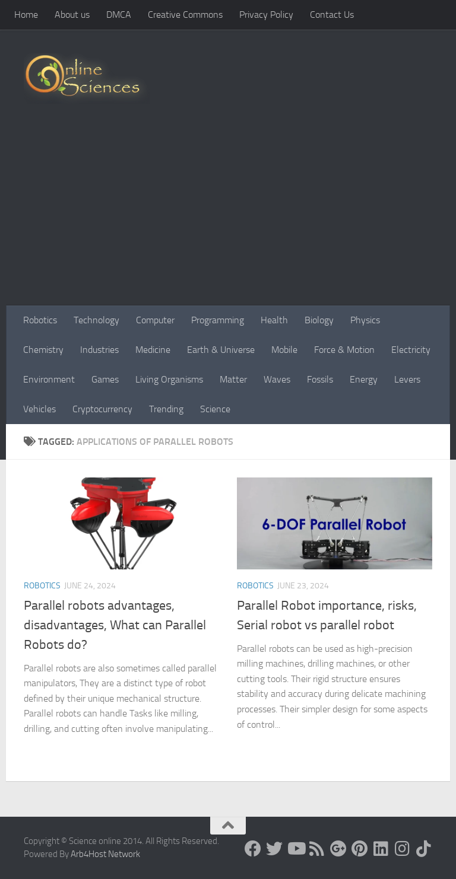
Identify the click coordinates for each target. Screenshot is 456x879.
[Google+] (338, 848)
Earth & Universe (221, 349)
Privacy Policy (266, 14)
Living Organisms (169, 379)
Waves (277, 379)
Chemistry (43, 349)
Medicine (152, 349)
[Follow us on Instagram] (402, 848)
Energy (364, 379)
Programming (217, 320)
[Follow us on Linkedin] (381, 848)
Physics (365, 320)
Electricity (410, 349)
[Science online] (253, 848)
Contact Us (332, 14)
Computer (155, 320)
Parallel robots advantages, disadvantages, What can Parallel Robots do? (115, 625)
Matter (233, 379)
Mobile (284, 349)
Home (26, 14)
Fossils (320, 379)
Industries (99, 349)
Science (215, 409)
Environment (49, 379)
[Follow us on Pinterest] (360, 848)
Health (274, 320)
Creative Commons (185, 14)
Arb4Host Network (105, 854)
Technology (96, 320)
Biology (319, 320)
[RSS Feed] (317, 848)
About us (72, 14)
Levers (407, 379)
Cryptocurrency (102, 409)
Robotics (40, 320)
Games (105, 379)
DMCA (118, 14)
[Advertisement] (228, 216)
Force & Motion (344, 349)
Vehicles (39, 409)
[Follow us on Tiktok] (424, 848)
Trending (166, 409)
